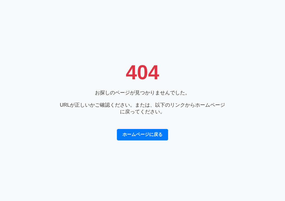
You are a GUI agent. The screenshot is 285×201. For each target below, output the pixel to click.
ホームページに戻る (142, 134)
